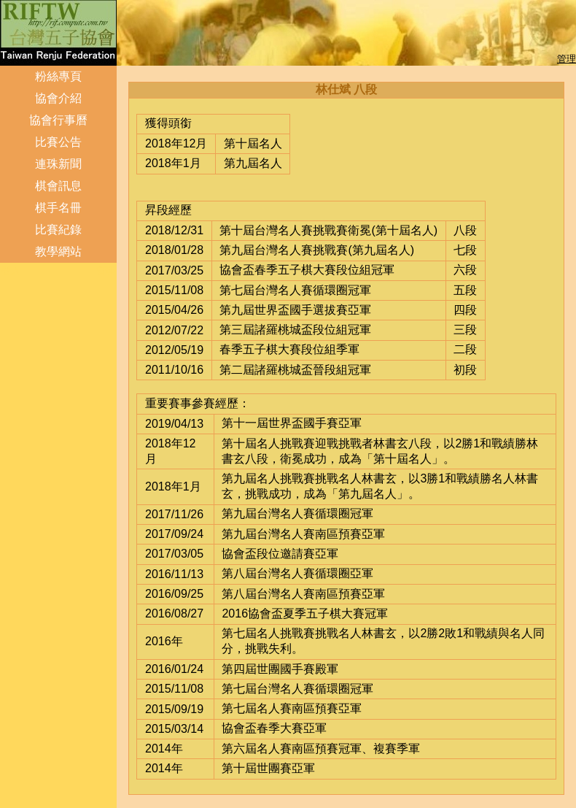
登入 (10, 270)
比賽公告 (58, 142)
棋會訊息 (58, 186)
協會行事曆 (58, 120)
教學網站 (58, 251)
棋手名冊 (58, 207)
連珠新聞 (58, 164)
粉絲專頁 (58, 76)
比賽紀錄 (58, 229)
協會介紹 (58, 98)
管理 (566, 58)
